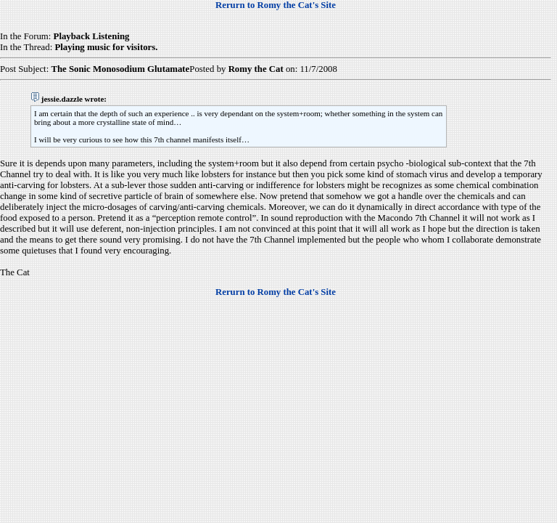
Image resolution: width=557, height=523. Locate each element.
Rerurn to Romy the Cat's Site (275, 5)
